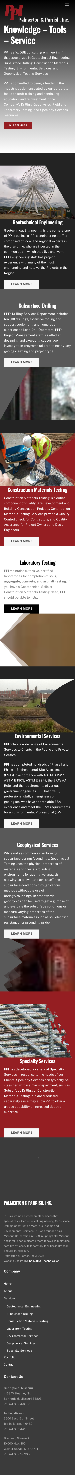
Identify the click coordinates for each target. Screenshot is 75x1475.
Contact (9, 1364)
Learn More (21, 284)
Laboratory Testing (19, 1328)
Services (9, 1298)
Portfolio (9, 1357)
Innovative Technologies (43, 1260)
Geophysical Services (21, 1343)
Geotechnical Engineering (24, 1306)
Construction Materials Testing (27, 1321)
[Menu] (67, 5)
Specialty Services (19, 1350)
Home (8, 1283)
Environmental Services (22, 1336)
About (8, 1291)
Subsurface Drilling (20, 1314)
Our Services (18, 125)
